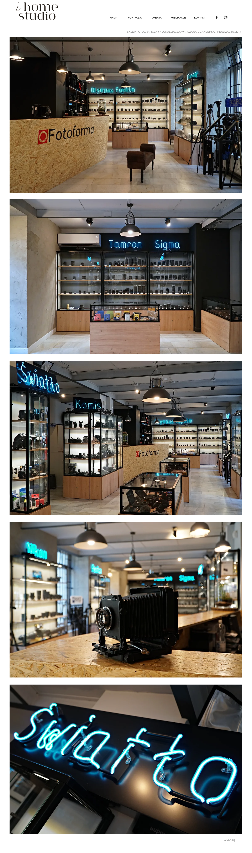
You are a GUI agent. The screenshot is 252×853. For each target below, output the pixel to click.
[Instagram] (226, 17)
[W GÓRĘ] (231, 840)
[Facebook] (217, 17)
